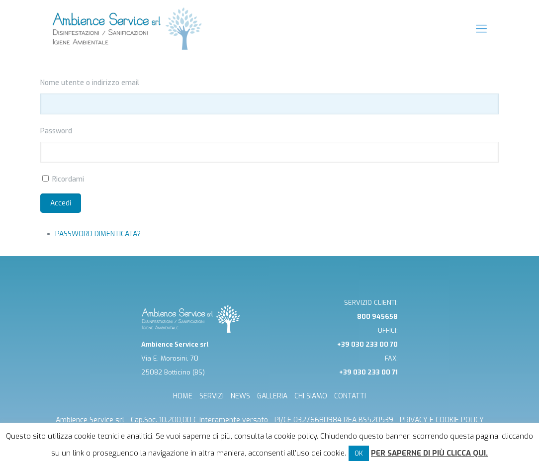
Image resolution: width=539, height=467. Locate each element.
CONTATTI (350, 396)
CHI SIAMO (310, 396)
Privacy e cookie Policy (442, 420)
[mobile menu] (481, 28)
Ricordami (68, 179)
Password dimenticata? (98, 234)
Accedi (60, 203)
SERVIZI (211, 396)
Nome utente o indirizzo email (89, 83)
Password (56, 131)
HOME (182, 396)
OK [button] (359, 453)
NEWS (240, 396)
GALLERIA (272, 396)
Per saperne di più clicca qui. (429, 453)
